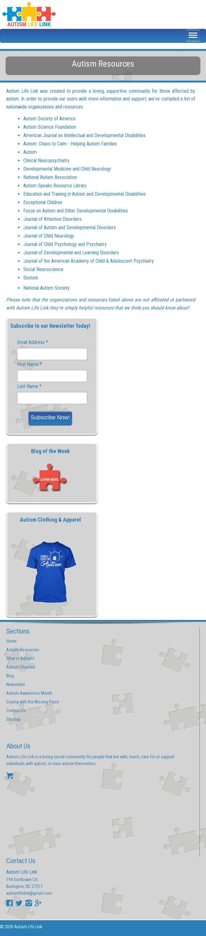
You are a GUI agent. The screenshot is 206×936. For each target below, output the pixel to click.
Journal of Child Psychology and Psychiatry (65, 244)
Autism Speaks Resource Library (55, 186)
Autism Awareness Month (29, 693)
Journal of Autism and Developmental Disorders (69, 227)
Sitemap (13, 719)
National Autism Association (50, 177)
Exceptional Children (42, 202)
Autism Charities (20, 667)
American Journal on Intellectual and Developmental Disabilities (84, 135)
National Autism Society (46, 288)
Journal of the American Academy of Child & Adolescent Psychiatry (88, 261)
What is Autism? (20, 658)
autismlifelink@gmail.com (29, 893)
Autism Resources (22, 649)
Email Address (32, 342)
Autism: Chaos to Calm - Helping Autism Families (70, 144)
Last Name (29, 386)
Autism (30, 152)
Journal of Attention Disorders (52, 219)
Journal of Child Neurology (48, 236)
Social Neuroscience (43, 269)
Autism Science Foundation (49, 127)
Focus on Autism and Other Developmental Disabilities (75, 211)
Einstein (30, 278)
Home (11, 641)
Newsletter (15, 684)
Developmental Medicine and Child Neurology (67, 169)
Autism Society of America (49, 119)
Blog (10, 675)
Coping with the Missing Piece (32, 701)
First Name (29, 364)
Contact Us (16, 710)
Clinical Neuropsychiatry (46, 160)
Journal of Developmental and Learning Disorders (71, 253)
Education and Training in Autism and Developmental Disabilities (84, 194)
